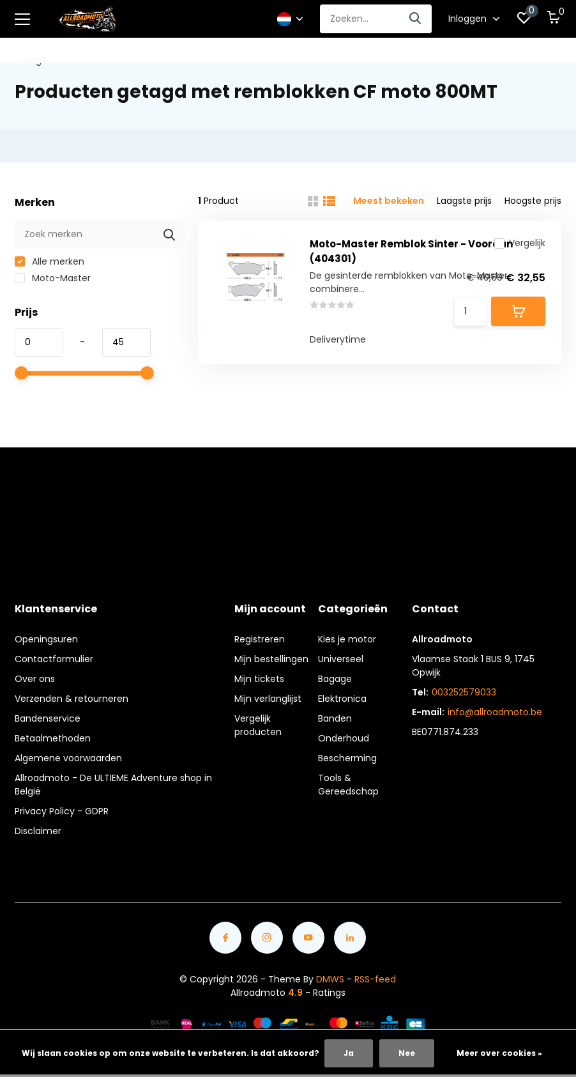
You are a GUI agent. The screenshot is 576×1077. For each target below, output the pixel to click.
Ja (349, 1053)
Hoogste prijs (532, 200)
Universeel (340, 659)
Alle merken (49, 261)
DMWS (330, 979)
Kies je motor (347, 639)
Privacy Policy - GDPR (62, 811)
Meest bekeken (388, 200)
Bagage (335, 678)
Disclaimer (38, 831)
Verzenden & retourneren (71, 698)
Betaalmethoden (53, 738)
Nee (406, 1053)
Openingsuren (46, 639)
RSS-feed (375, 979)
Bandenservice (47, 718)
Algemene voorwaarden (68, 758)
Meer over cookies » (499, 1053)
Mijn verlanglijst (267, 698)
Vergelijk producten (258, 725)
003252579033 (464, 692)
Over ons (35, 678)
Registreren (259, 639)
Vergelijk (519, 242)
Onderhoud (343, 738)
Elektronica (342, 698)
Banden (335, 718)
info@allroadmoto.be (495, 712)
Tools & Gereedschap (348, 784)
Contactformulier (54, 659)
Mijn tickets (259, 678)
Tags (35, 60)
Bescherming (347, 758)
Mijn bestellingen (271, 659)
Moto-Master (53, 278)
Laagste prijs (464, 200)
